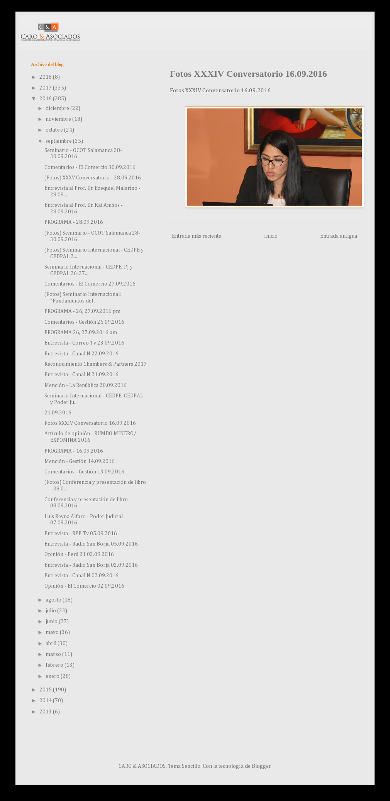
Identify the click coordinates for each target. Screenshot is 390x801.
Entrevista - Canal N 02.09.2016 (81, 575)
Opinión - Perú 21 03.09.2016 (79, 554)
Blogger (261, 766)
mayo (53, 632)
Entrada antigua (338, 236)
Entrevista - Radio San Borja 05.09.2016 (91, 544)
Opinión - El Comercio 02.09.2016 (84, 586)
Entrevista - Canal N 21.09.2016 (81, 374)
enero (53, 676)
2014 (46, 700)
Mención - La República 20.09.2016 (85, 385)
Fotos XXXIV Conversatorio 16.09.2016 (90, 423)
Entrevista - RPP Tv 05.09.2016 (80, 533)
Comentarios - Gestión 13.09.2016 (84, 472)
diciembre (58, 108)
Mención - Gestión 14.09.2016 (79, 461)
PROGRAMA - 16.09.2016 (73, 451)
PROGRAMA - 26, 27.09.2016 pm (82, 311)
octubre (55, 130)
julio (51, 610)
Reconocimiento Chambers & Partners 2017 (95, 364)
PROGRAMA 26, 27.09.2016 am (80, 332)
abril (52, 643)
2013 (46, 712)
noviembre (59, 119)
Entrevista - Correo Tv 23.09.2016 (84, 343)
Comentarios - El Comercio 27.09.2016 (90, 284)
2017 (46, 88)
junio (52, 621)
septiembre (59, 141)
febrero (55, 665)
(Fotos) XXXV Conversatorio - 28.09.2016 (92, 178)
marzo (54, 654)
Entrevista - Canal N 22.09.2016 (81, 354)
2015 (46, 690)
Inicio (271, 236)
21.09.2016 (57, 413)
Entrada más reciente (196, 236)
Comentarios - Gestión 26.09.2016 (84, 322)
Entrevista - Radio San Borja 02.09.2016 (91, 565)
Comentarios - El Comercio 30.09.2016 (90, 167)
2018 (46, 77)
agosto (54, 600)
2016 (46, 98)
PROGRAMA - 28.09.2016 (73, 222)
